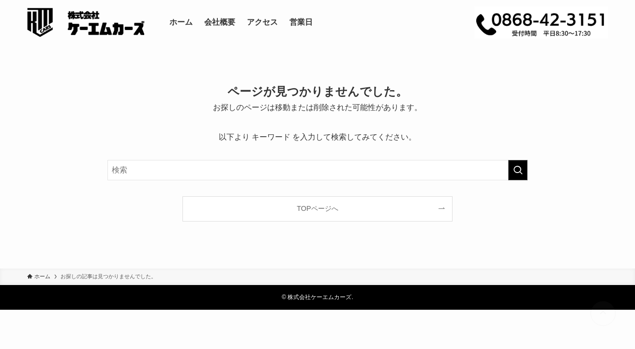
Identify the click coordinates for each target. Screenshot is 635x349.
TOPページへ (317, 208)
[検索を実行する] (518, 170)
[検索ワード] (317, 170)
